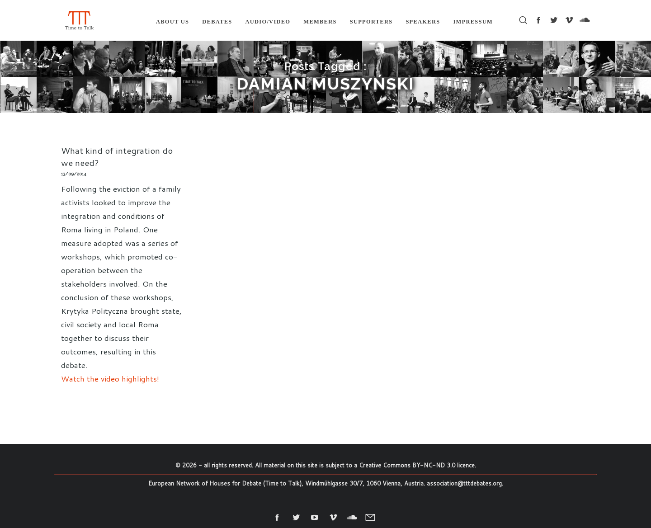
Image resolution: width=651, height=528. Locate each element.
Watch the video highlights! (110, 378)
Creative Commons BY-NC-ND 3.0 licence (417, 465)
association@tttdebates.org (464, 483)
